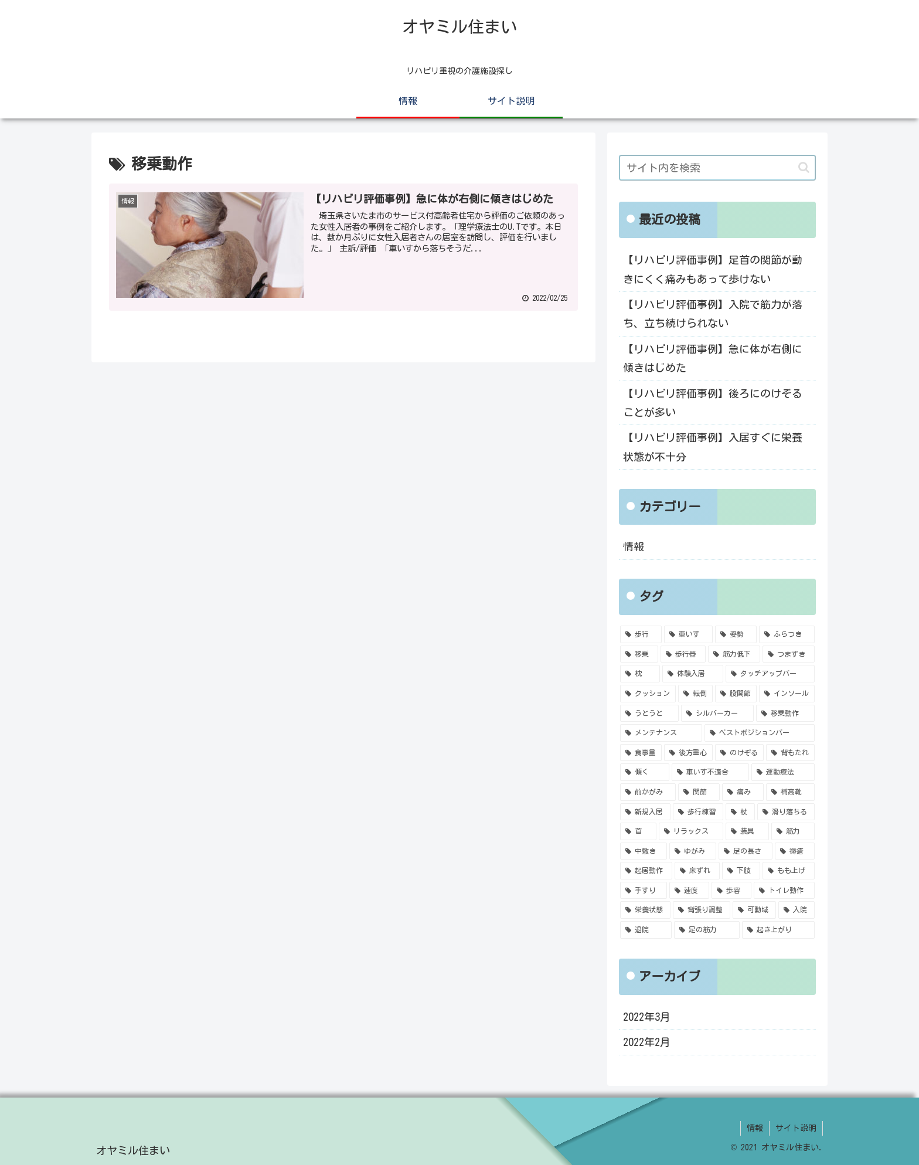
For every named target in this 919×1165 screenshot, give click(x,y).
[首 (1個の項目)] (638, 831)
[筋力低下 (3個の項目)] (734, 654)
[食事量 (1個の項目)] (641, 753)
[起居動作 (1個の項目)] (646, 870)
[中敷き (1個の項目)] (643, 851)
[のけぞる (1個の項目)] (739, 753)
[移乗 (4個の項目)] (639, 654)
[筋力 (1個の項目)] (793, 831)
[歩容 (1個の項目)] (731, 890)
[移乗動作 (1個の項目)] (785, 713)
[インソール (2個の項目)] (787, 693)
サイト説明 (795, 1128)
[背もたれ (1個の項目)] (790, 753)
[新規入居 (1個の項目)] (645, 812)
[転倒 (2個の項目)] (695, 693)
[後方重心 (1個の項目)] (688, 753)
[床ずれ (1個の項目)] (697, 870)
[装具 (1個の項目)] (747, 831)
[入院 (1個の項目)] (796, 910)
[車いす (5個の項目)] (688, 634)
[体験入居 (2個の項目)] (692, 673)
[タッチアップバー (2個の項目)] (770, 673)
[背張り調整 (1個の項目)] (701, 910)
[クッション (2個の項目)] (648, 693)
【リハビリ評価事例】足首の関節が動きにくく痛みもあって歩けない (712, 269)
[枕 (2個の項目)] (640, 673)
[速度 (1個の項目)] (689, 890)
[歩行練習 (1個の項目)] (698, 812)
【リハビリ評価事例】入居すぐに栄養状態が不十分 (712, 446)
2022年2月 (646, 1042)
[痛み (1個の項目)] (743, 792)
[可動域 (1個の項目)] (754, 910)
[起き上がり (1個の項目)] (778, 930)
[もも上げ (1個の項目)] (789, 870)
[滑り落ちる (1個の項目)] (786, 812)
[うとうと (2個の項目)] (649, 713)
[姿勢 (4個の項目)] (736, 634)
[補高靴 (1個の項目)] (790, 792)
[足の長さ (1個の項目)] (745, 851)
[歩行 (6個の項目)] (641, 634)
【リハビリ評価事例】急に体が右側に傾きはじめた (712, 358)
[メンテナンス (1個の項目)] (661, 733)
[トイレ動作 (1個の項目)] (784, 890)
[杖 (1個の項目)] (740, 812)
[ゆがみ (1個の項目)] (692, 851)
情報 (633, 546)
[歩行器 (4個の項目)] (683, 654)
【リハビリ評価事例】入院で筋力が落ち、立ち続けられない (712, 313)
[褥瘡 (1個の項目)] (795, 851)
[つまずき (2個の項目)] (789, 654)
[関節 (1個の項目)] (699, 792)
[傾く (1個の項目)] (644, 772)
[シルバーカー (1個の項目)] (717, 713)
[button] (804, 167)
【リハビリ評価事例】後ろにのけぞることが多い (712, 402)
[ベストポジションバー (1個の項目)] (759, 733)
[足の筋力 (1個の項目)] (707, 930)
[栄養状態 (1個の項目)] (645, 910)
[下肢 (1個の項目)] (741, 870)
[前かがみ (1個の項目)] (648, 792)
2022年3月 (646, 1016)
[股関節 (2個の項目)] (736, 693)
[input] (717, 168)
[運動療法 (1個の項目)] (783, 772)
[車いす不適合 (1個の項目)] (710, 772)
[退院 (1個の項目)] (646, 930)
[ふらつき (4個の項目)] (787, 634)
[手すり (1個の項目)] (643, 890)
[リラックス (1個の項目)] (691, 831)
